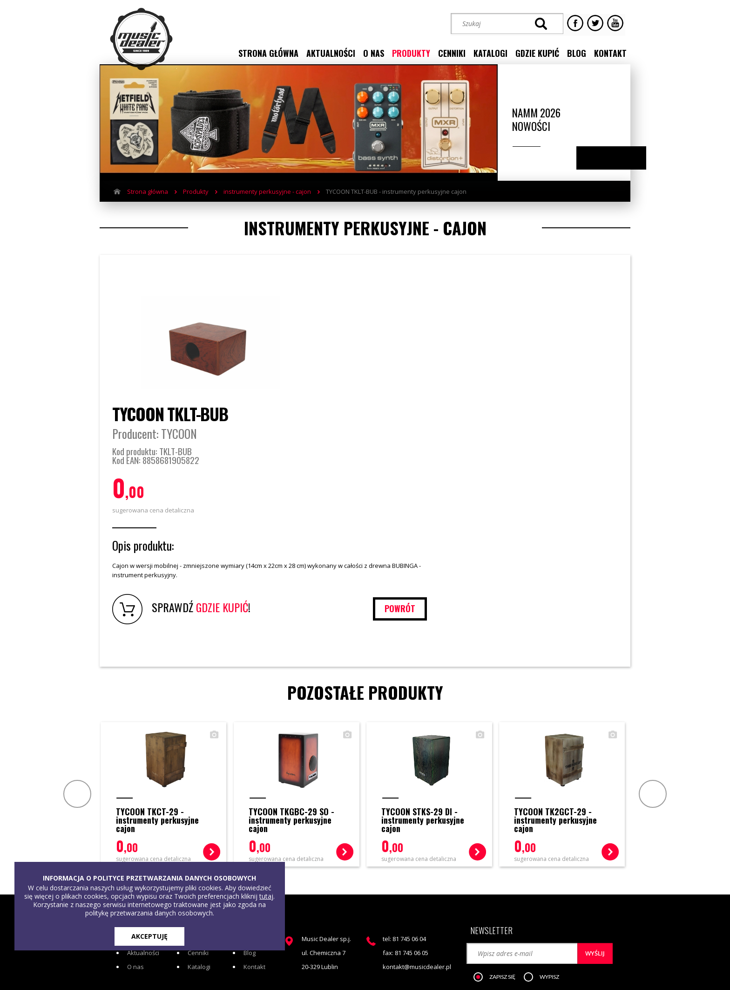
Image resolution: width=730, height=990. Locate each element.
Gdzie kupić (260, 835)
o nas (373, 53)
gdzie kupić (537, 53)
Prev (75, 690)
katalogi (490, 53)
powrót (584, 504)
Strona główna (147, 202)
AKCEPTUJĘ (149, 936)
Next (620, 168)
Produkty (196, 202)
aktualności (330, 53)
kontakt (610, 53)
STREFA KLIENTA (531, 902)
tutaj (266, 896)
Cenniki (198, 849)
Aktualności (143, 849)
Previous (602, 168)
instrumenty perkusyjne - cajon (267, 202)
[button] (499, 869)
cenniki (452, 53)
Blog (249, 849)
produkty (411, 53)
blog (576, 53)
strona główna (268, 53)
